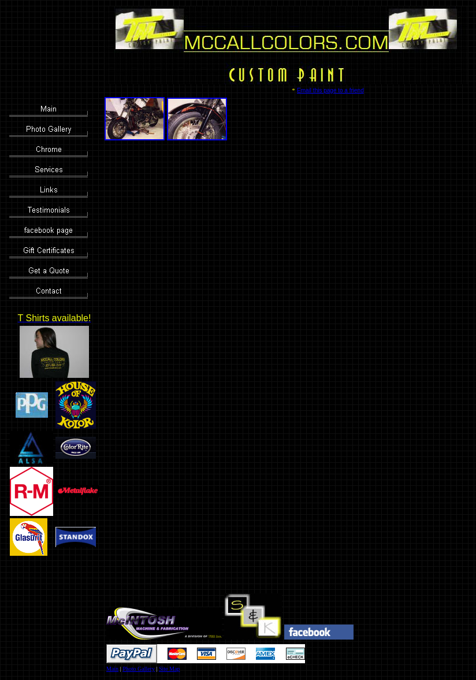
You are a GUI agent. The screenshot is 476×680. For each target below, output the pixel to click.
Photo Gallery (138, 669)
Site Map (169, 669)
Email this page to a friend (330, 90)
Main (112, 669)
